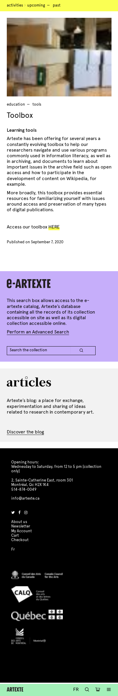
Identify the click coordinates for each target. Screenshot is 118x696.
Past (56, 5)
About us (19, 521)
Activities (15, 5)
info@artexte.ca (25, 498)
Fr (76, 689)
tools (36, 104)
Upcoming (36, 5)
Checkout (20, 540)
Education (16, 104)
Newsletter (20, 526)
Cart (15, 535)
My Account (21, 531)
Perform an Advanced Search (38, 332)
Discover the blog (25, 432)
